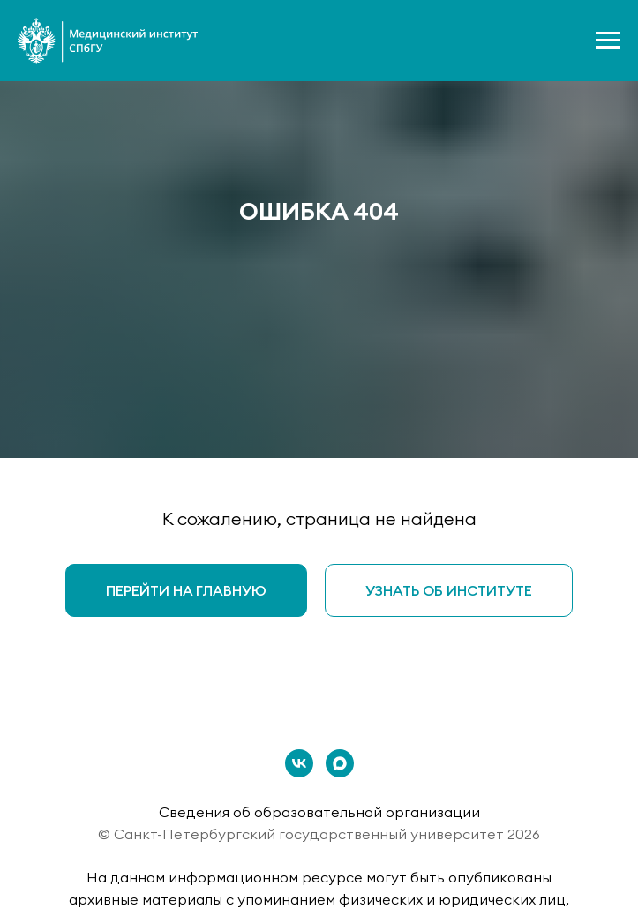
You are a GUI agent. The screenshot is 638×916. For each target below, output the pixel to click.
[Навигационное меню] (608, 40)
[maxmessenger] (340, 763)
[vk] (299, 763)
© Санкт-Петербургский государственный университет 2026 (319, 834)
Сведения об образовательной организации (319, 812)
